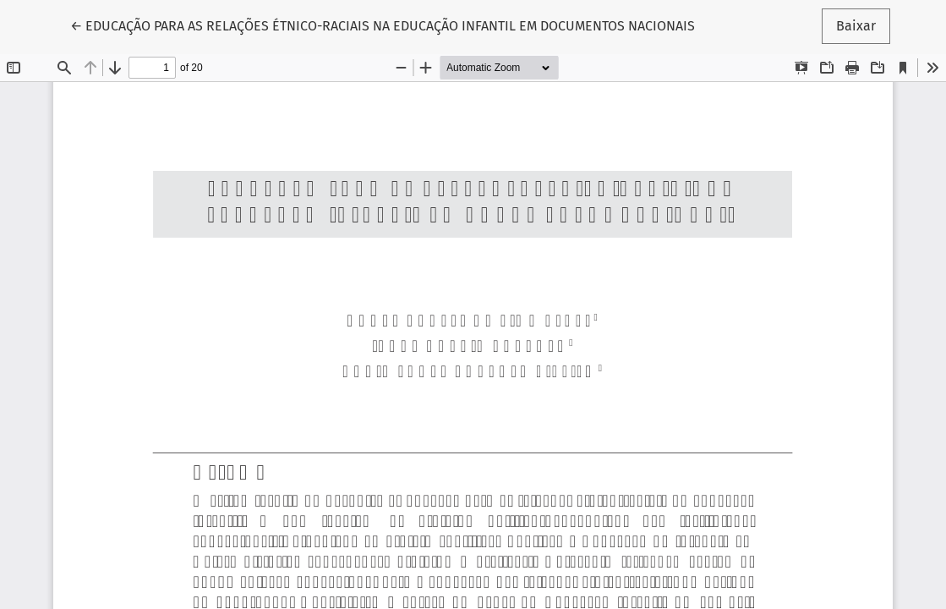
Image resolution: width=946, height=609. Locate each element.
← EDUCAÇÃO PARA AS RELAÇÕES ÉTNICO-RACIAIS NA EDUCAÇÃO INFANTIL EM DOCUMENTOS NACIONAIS (382, 24)
